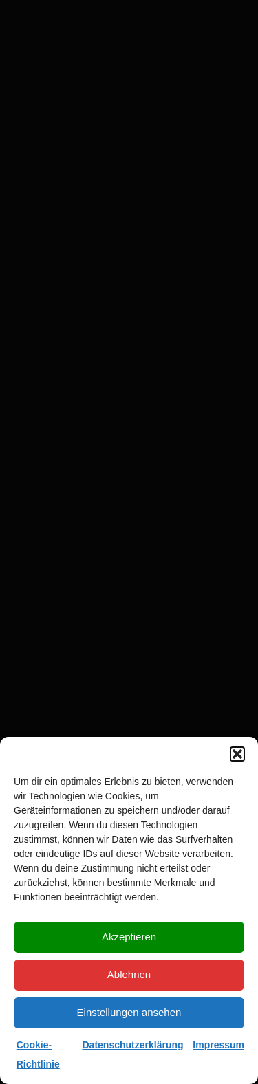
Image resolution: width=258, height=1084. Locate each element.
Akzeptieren (129, 936)
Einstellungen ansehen (129, 1012)
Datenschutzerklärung (133, 1044)
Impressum (218, 1044)
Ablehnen (129, 974)
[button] (237, 754)
